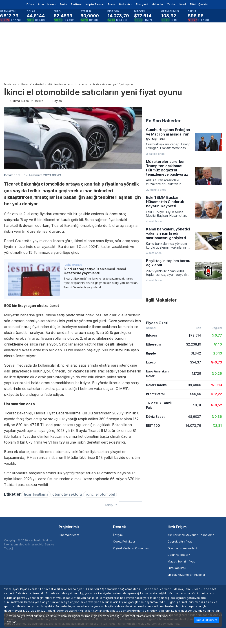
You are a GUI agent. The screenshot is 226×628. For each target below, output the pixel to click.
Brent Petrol (155, 394)
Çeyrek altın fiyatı (180, 541)
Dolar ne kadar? (179, 554)
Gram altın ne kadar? (182, 548)
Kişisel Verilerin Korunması (131, 548)
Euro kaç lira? (177, 568)
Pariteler (76, 4)
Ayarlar (11, 622)
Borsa (111, 4)
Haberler (157, 4)
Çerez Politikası (124, 541)
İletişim (118, 535)
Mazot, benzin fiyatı (181, 561)
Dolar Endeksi (157, 385)
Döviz (30, 4)
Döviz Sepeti (156, 416)
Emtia (63, 4)
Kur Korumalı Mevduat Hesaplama (191, 535)
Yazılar (171, 4)
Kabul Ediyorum (206, 619)
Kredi (182, 4)
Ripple (151, 353)
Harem (51, 4)
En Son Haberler (163, 120)
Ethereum (153, 344)
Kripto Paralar (95, 4)
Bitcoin (151, 335)
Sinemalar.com (69, 535)
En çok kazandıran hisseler (186, 574)
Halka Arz (125, 4)
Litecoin (152, 362)
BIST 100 (153, 425)
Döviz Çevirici (199, 4)
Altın (41, 4)
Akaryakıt (141, 4)
